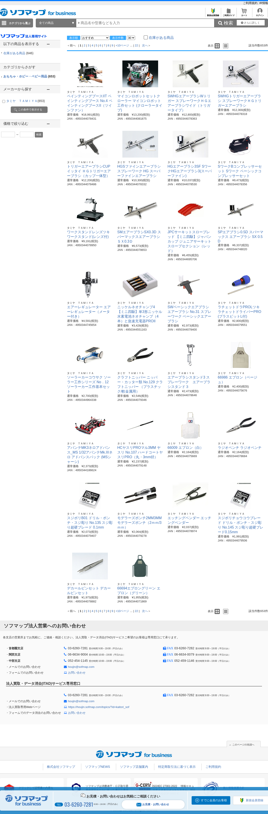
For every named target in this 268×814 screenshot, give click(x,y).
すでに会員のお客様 (214, 800)
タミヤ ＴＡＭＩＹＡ (25, 101)
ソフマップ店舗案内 (134, 766)
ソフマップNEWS (97, 766)
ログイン (260, 14)
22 (136, 45)
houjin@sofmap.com (81, 666)
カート (244, 14)
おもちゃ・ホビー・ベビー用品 (29, 76)
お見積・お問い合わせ (152, 804)
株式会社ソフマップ (61, 766)
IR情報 (263, 3)
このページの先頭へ (243, 744)
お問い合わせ (77, 672)
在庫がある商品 (18, 53)
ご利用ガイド (228, 14)
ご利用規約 (250, 3)
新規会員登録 (213, 14)
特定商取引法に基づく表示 (177, 766)
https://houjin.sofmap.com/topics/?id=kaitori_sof (98, 707)
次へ (145, 45)
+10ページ (122, 45)
